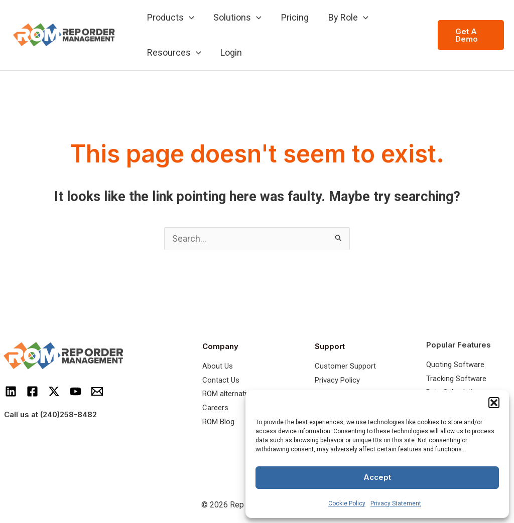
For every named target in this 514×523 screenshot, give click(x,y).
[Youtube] (75, 392)
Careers (215, 408)
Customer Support (345, 366)
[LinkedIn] (11, 392)
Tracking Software (456, 379)
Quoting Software (455, 365)
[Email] (97, 392)
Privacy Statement (395, 503)
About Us (217, 366)
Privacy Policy (337, 380)
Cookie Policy (346, 503)
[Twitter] (54, 392)
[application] (188, 17)
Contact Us (220, 380)
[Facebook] (32, 392)
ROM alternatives (230, 394)
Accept (377, 477)
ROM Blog (218, 422)
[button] (494, 403)
